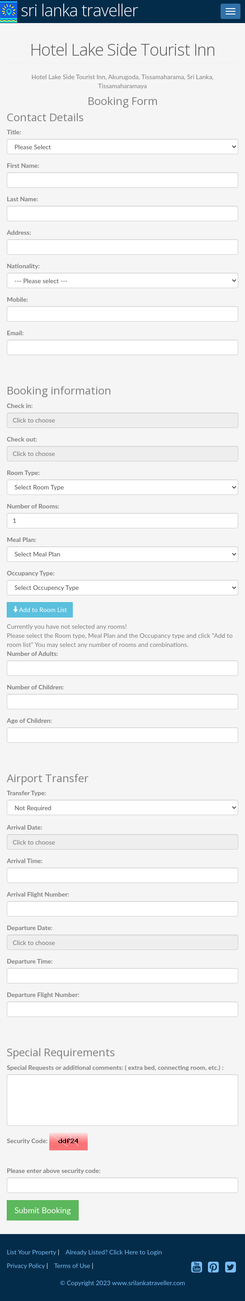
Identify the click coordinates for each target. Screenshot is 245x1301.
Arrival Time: (24, 860)
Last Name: (22, 199)
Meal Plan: (21, 539)
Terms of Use (72, 1265)
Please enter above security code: (53, 1170)
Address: (19, 232)
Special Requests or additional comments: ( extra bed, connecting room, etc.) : (115, 1067)
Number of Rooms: (33, 506)
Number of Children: (35, 687)
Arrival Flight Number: (38, 894)
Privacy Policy (27, 1265)
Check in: (20, 405)
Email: (15, 333)
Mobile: (17, 299)
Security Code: (27, 1140)
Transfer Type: (26, 793)
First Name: (23, 165)
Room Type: (23, 472)
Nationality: (23, 266)
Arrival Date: (24, 827)
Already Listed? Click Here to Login (114, 1252)
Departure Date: (29, 927)
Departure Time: (30, 961)
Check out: (22, 439)
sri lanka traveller (69, 11)
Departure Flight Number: (43, 994)
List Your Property (31, 1252)
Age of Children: (29, 720)
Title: (14, 132)
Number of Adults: (32, 653)
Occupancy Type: (31, 573)
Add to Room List (40, 609)
